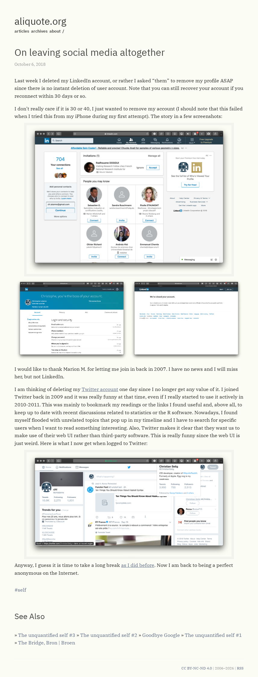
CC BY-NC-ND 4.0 (196, 668)
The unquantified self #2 (108, 635)
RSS (240, 668)
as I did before (137, 565)
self (22, 590)
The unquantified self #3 (46, 635)
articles (21, 31)
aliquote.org (40, 21)
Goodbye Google (161, 635)
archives (39, 31)
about (55, 31)
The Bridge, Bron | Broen (46, 643)
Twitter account (100, 389)
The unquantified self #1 (213, 635)
